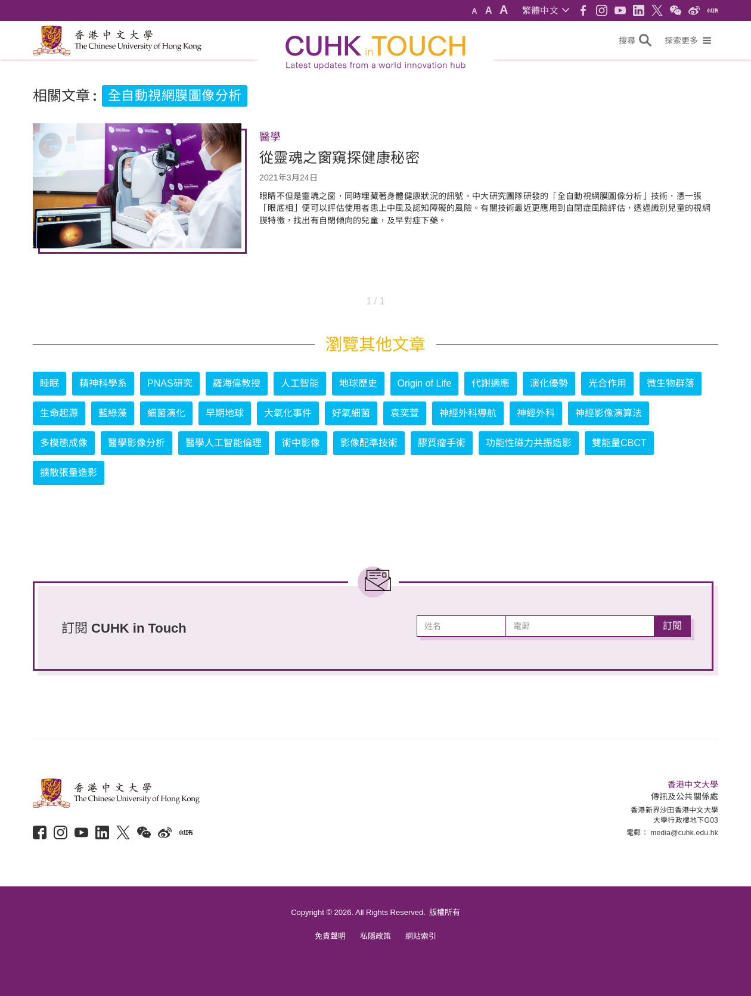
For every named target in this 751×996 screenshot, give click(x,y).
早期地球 (225, 413)
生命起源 (59, 413)
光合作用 (607, 383)
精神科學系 (103, 383)
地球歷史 (358, 383)
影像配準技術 (369, 443)
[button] (545, 10)
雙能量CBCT (619, 443)
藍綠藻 (112, 413)
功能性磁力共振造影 (529, 443)
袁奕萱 (404, 413)
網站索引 (420, 936)
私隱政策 (375, 936)
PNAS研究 (170, 383)
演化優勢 (549, 383)
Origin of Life (425, 383)
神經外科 (536, 413)
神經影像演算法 (608, 413)
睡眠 (49, 383)
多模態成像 (64, 443)
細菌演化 (166, 413)
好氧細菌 (351, 413)
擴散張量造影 (68, 473)
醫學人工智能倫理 (223, 443)
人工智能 (300, 383)
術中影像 (301, 443)
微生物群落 (670, 383)
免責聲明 (330, 936)
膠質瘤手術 (442, 443)
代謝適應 (490, 383)
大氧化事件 (288, 413)
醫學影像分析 (136, 443)
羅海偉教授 (236, 383)
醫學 (270, 137)
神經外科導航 (467, 413)
